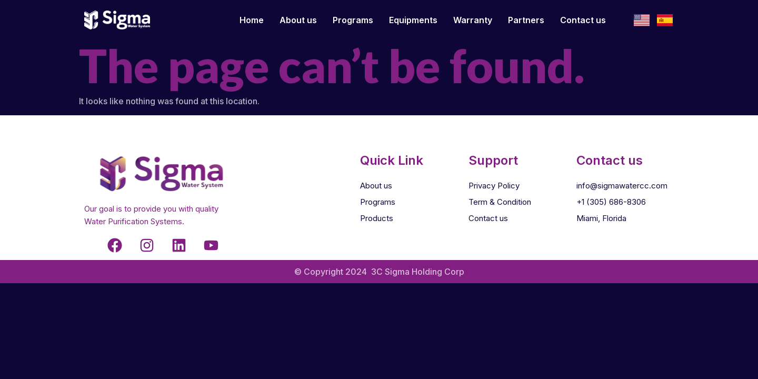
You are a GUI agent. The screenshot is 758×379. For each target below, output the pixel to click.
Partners (526, 20)
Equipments (413, 20)
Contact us (583, 20)
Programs (353, 20)
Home (252, 20)
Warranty (472, 20)
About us (298, 20)
